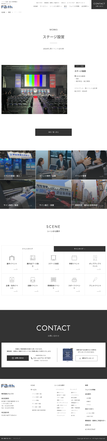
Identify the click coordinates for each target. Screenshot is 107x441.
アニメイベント (95, 285)
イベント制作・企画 (37, 397)
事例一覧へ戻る (53, 132)
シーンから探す (55, 6)
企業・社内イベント (12, 286)
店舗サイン (74, 405)
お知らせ (63, 3)
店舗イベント (33, 285)
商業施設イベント (54, 286)
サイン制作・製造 (36, 404)
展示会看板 (74, 398)
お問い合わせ (19, 358)
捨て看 (72, 415)
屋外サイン (74, 392)
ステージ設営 (53, 264)
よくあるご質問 (90, 413)
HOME (35, 6)
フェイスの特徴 (74, 6)
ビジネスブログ (71, 3)
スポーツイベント (74, 286)
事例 (65, 6)
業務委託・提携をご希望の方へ (52, 3)
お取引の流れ (90, 416)
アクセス (89, 405)
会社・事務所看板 (75, 400)
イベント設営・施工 (37, 394)
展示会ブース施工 (33, 265)
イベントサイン (75, 395)
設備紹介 (89, 401)
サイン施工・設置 (36, 407)
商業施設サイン (75, 403)
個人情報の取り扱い (6, 438)
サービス (43, 6)
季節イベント (74, 264)
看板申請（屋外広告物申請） (39, 410)
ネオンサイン (74, 410)
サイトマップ (17, 438)
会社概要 (89, 398)
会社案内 (84, 6)
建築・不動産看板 (75, 408)
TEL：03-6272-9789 (7, 406)
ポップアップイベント (95, 265)
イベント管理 (35, 400)
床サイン (73, 413)
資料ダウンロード (80, 3)
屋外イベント (12, 264)
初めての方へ (39, 3)
